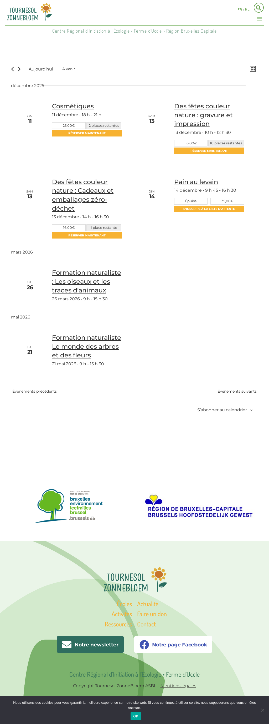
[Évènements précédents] (12, 69)
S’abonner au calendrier (222, 409)
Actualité (147, 604)
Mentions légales (178, 685)
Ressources (118, 624)
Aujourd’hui (41, 69)
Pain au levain (196, 182)
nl (247, 9)
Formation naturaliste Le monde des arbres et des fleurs (86, 346)
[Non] (262, 710)
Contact (146, 624)
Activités (122, 614)
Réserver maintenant (87, 133)
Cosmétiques (73, 106)
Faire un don (152, 614)
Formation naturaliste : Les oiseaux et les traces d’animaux (86, 281)
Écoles (124, 604)
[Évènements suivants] (19, 69)
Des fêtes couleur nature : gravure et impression (203, 115)
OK (135, 716)
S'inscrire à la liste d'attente (209, 209)
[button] (259, 18)
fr (239, 9)
